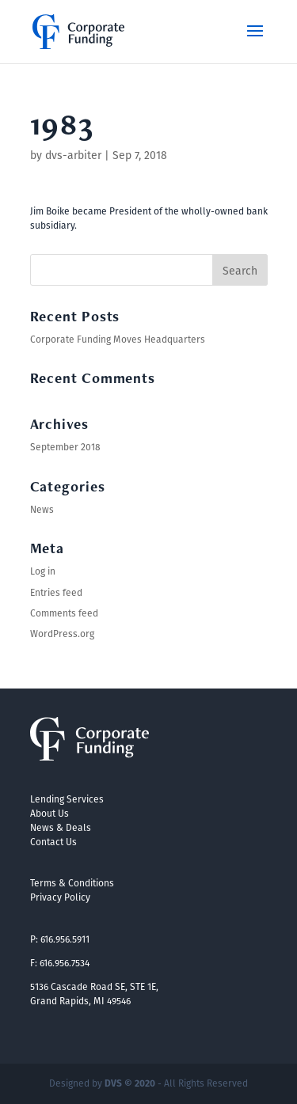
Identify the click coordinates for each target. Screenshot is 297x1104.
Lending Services (67, 799)
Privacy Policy (60, 897)
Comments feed (64, 613)
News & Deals (60, 827)
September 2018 (65, 446)
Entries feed (56, 592)
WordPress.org (62, 633)
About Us (49, 813)
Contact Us (53, 841)
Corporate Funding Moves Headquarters (117, 339)
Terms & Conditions (72, 883)
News (42, 509)
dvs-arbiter (73, 155)
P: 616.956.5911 (59, 939)
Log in (42, 571)
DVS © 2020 (130, 1083)
